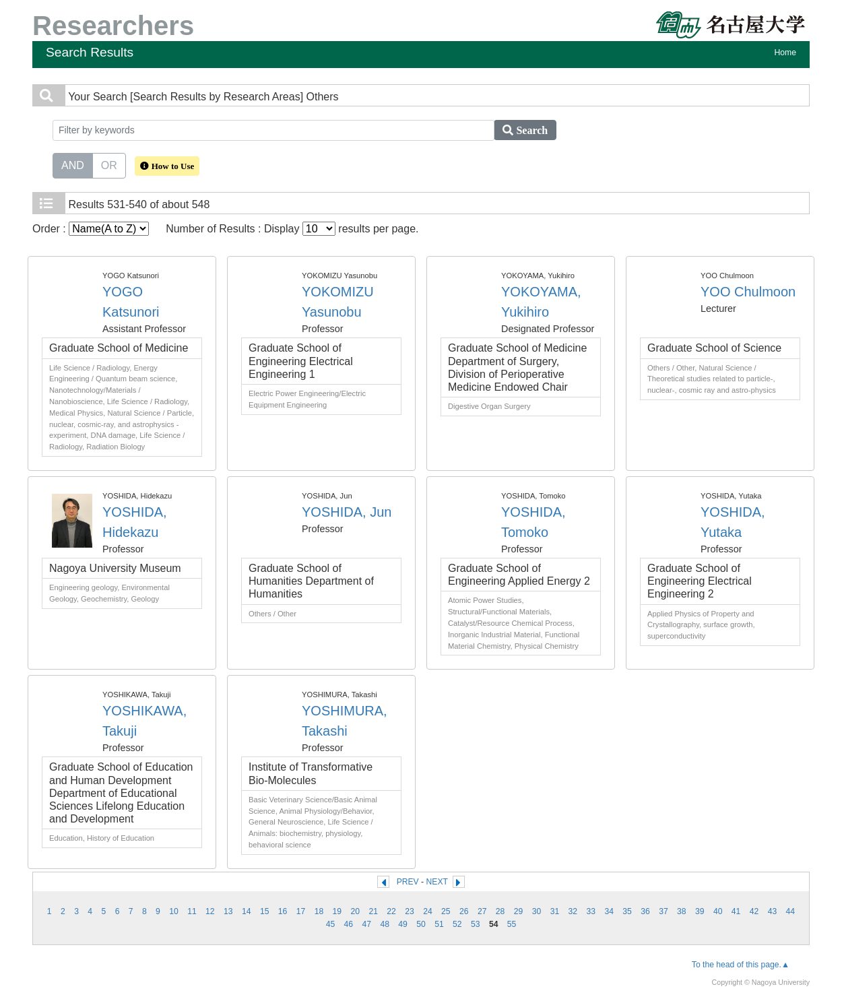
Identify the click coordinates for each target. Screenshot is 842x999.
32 (573, 911)
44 (791, 911)
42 (754, 911)
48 (384, 924)
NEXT (437, 882)
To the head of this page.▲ (740, 964)
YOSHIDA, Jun (346, 512)
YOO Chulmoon (748, 291)
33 (590, 911)
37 (663, 911)
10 (174, 911)
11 (192, 911)
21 (373, 911)
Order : (90, 229)
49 (403, 924)
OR (109, 164)
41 (736, 911)
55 (512, 924)
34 (609, 911)
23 (409, 911)
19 (337, 911)
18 (319, 911)
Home (785, 52)
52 (457, 924)
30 (537, 911)
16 (283, 911)
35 (627, 911)
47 (366, 924)
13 (228, 911)
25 (446, 911)
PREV (408, 882)
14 (246, 911)
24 (427, 911)
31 (555, 911)
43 (772, 911)
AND (72, 164)
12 (210, 911)
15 (264, 911)
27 (482, 911)
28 (500, 911)
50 (421, 924)
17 (301, 911)
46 (349, 924)
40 (718, 911)
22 (391, 911)
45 (330, 924)
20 (355, 911)
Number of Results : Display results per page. (292, 229)
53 (475, 924)
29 (518, 911)
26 (464, 911)
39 (700, 911)
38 (681, 911)
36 (645, 911)
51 (439, 924)
